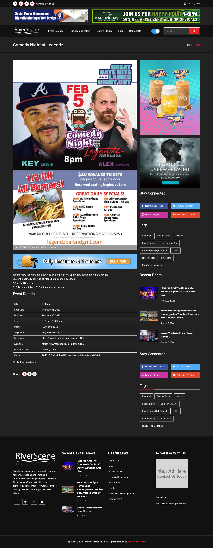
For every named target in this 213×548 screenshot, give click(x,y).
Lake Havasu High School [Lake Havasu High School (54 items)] (154, 250)
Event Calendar (57, 31)
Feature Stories (105, 31)
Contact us (114, 460)
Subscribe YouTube (185, 214)
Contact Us (136, 31)
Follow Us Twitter (184, 206)
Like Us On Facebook (154, 206)
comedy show (49, 349)
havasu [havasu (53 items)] (179, 235)
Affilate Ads (114, 482)
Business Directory (81, 31)
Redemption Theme (137, 542)
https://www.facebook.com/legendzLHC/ (63, 338)
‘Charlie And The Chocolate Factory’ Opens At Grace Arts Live (178, 291)
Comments (43, 247)
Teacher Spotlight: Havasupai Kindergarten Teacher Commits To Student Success (180, 314)
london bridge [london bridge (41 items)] (148, 258)
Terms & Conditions (118, 477)
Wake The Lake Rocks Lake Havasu (89, 509)
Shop (122, 31)
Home (188, 44)
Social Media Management (121, 493)
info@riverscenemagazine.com (171, 503)
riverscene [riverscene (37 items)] (166, 258)
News (111, 466)
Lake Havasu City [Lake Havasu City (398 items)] (169, 243)
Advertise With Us (45, 3)
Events (112, 488)
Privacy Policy (115, 471)
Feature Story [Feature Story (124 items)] (163, 235)
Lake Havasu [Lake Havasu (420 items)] (148, 243)
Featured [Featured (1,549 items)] (146, 235)
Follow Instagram (153, 214)
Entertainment (115, 499)
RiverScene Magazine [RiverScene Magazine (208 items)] (152, 265)
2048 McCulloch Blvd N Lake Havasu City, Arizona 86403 (71, 355)
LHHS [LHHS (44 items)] (175, 250)
